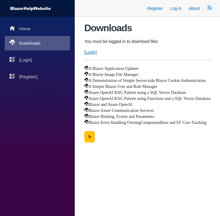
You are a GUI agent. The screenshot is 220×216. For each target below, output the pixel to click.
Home (20, 28)
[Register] (24, 76)
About (194, 8)
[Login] (21, 59)
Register (155, 8)
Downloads (25, 43)
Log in (175, 8)
